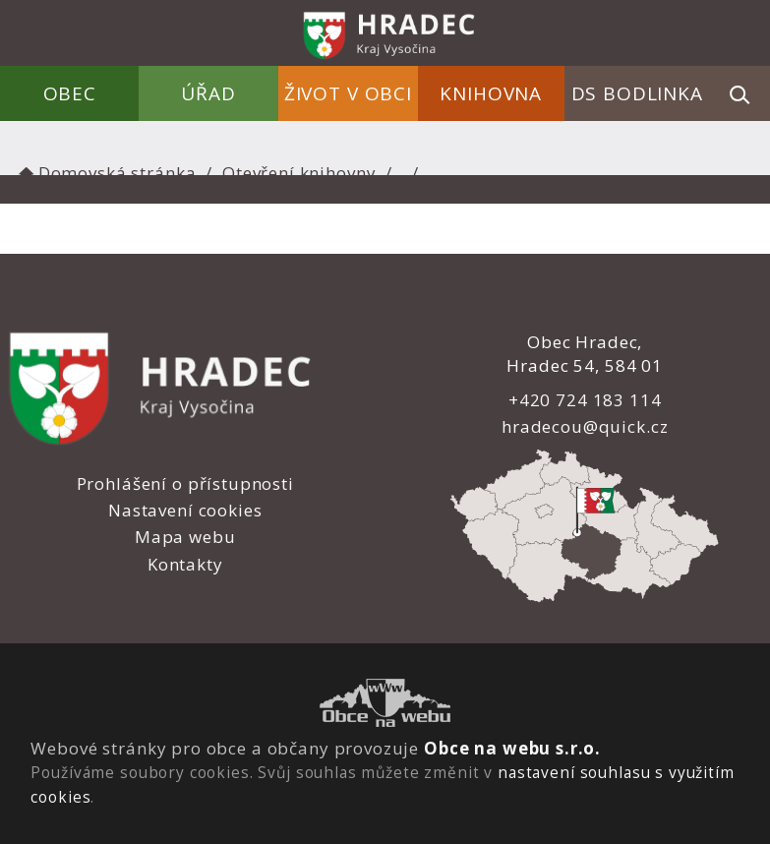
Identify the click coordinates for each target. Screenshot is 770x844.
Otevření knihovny (299, 172)
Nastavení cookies (185, 510)
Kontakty (185, 564)
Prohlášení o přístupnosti (185, 483)
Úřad (209, 93)
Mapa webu (185, 536)
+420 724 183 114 (585, 400)
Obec (69, 93)
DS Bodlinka (637, 93)
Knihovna (491, 93)
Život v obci (348, 93)
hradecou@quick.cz (585, 426)
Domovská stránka (105, 172)
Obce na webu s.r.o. (512, 748)
